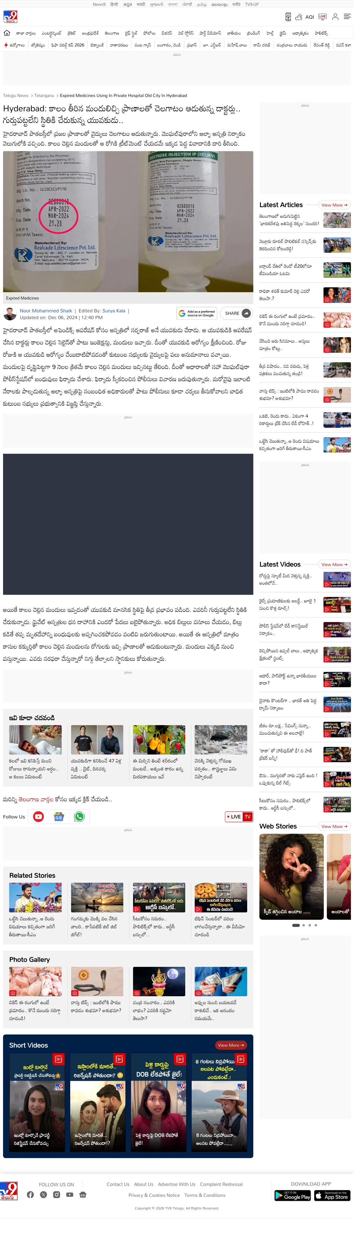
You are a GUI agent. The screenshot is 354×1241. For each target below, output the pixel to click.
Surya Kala (114, 310)
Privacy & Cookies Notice (154, 1195)
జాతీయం (234, 33)
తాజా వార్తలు (26, 33)
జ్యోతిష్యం (38, 45)
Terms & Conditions (204, 1195)
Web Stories (278, 826)
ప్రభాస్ (192, 45)
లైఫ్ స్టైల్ (131, 33)
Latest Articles (281, 204)
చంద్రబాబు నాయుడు (292, 45)
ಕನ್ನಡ (128, 3)
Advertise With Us (177, 1184)
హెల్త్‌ (270, 33)
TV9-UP (252, 3)
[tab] (296, 925)
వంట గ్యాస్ (143, 45)
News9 (99, 3)
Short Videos (28, 1045)
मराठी (141, 3)
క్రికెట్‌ (72, 33)
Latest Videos (280, 564)
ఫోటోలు (150, 33)
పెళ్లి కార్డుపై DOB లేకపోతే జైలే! (156, 1139)
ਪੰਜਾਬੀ (187, 3)
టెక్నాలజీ (97, 45)
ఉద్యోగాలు (17, 45)
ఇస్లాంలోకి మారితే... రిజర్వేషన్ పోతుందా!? (92, 1139)
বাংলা (173, 3)
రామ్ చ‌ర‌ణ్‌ (262, 45)
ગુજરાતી (156, 3)
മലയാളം (219, 3)
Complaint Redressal (221, 1184)
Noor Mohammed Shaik (46, 310)
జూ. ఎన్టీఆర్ (212, 45)
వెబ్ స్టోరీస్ (186, 33)
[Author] (10, 314)
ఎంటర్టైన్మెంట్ (52, 33)
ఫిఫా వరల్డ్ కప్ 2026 (68, 45)
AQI (309, 17)
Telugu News (15, 95)
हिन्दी (114, 3)
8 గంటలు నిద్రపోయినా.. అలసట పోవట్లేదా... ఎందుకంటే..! (216, 1139)
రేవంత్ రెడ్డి (322, 45)
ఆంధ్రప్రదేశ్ (90, 33)
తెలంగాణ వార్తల (36, 799)
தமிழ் (202, 3)
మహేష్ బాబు (237, 45)
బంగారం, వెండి (169, 45)
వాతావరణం (119, 45)
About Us (144, 1184)
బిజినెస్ (167, 33)
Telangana (43, 95)
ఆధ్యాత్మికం (301, 33)
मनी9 (236, 3)
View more (231, 1045)
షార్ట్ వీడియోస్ (210, 33)
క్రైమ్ (283, 33)
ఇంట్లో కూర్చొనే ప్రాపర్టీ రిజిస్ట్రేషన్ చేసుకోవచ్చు (32, 1139)
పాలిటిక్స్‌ (321, 33)
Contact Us (118, 1184)
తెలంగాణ (112, 33)
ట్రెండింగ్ (253, 33)
